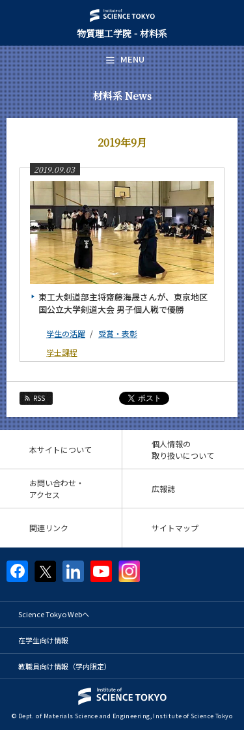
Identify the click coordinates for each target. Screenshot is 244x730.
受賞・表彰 (117, 333)
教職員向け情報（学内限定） (64, 666)
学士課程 (61, 352)
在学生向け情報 (43, 640)
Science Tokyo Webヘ (53, 614)
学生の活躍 (65, 333)
